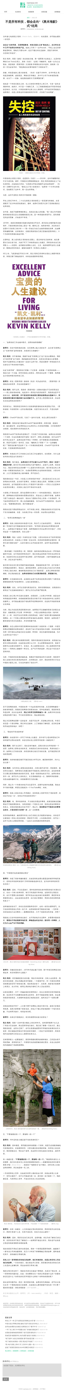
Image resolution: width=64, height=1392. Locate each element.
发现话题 (44, 12)
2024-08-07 (43, 1323)
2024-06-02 (38, 1341)
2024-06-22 (41, 1335)
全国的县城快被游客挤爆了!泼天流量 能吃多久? (21, 1332)
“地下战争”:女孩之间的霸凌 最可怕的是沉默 (19, 1338)
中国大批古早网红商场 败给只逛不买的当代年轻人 (22, 1323)
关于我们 (42, 1389)
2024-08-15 (40, 1321)
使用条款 (35, 1389)
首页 (28, 17)
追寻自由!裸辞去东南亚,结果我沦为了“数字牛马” (21, 1326)
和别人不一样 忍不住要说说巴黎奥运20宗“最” (20, 1321)
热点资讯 (8, 1351)
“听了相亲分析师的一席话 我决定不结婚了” (19, 1341)
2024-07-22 (42, 1326)
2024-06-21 (39, 1338)
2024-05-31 (39, 1347)
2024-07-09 (43, 1329)
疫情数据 (57, 12)
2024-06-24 (42, 1332)
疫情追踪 (23, 1351)
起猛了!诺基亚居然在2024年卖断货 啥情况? (20, 1347)
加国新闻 (31, 12)
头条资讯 (18, 12)
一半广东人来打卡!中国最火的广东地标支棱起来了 (22, 1329)
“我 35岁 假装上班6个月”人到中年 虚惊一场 (19, 1344)
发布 (5, 1379)
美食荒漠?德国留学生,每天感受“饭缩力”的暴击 (20, 1335)
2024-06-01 (39, 1344)
